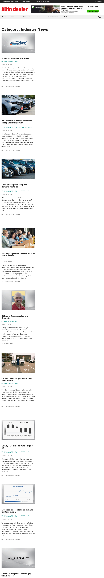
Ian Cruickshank (76, 556)
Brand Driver (57, 547)
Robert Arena (75, 547)
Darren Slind (91, 563)
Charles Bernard (76, 550)
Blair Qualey (91, 556)
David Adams (75, 544)
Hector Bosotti (75, 553)
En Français (98, 2)
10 (50, 515)
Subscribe (46, 1)
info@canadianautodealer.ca (33, 533)
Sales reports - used (59, 78)
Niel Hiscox (74, 566)
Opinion (27, 17)
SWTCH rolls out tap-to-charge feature (50, 474)
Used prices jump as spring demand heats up (49, 112)
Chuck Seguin (92, 560)
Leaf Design (98, 575)
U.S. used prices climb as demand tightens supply (48, 315)
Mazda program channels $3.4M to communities (51, 156)
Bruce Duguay (75, 560)
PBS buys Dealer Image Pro (49, 398)
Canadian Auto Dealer (47, 61)
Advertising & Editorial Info (10, 1)
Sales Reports (54, 17)
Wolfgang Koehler (93, 544)
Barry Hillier (74, 563)
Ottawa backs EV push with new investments (51, 233)
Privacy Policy (6, 575)
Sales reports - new (44, 78)
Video (66, 17)
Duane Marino (92, 550)
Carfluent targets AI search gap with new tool (51, 355)
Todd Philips (91, 553)
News (4, 17)
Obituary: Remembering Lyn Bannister (49, 196)
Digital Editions (26, 1)
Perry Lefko (44, 222)
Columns (14, 17)
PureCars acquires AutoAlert (49, 33)
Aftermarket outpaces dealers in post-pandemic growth (51, 72)
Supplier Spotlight (58, 550)
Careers (37, 1)
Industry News (43, 36)
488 (64, 515)
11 (55, 515)
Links (3, 550)
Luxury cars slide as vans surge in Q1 (51, 276)
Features (39, 17)
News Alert (39, 553)
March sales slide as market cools (49, 435)
